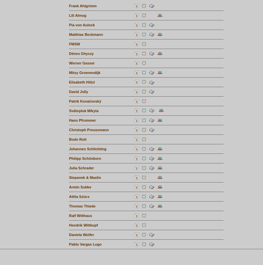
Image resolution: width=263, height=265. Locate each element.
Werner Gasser (82, 63)
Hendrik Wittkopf (83, 225)
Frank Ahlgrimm (83, 6)
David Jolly (78, 92)
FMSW (74, 44)
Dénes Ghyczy (81, 54)
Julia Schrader (81, 168)
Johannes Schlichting (88, 149)
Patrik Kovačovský (85, 101)
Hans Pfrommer (82, 120)
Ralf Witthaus (80, 216)
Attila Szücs (79, 197)
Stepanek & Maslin (85, 178)
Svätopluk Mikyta (84, 111)
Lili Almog (77, 15)
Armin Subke (80, 187)
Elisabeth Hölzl (82, 82)
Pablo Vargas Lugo (85, 244)
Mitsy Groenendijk (84, 73)
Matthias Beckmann (86, 34)
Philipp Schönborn (85, 158)
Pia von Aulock (82, 25)
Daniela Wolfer (81, 235)
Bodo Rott (77, 139)
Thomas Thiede (82, 206)
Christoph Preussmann (89, 130)
